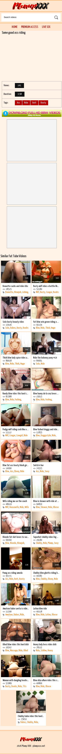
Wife (27, 507)
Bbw (38, 328)
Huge (53, 328)
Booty (43, 102)
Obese (56, 507)
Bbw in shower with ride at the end (46, 501)
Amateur (9, 614)
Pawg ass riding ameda (12, 573)
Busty (42, 292)
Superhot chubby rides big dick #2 (46, 537)
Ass (18, 102)
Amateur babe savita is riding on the (16, 608)
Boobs (56, 292)
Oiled (25, 650)
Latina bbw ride (40, 608)
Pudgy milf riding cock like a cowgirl (16, 429)
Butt (34, 102)
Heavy (50, 650)
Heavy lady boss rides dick (44, 644)
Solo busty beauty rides (13, 322)
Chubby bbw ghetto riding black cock (46, 573)
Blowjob (17, 292)
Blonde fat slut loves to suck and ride (16, 537)
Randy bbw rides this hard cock (16, 393)
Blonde (13, 543)
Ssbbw (44, 650)
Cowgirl (19, 435)
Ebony (16, 471)
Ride (26, 102)
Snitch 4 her (38, 465)
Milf (37, 292)
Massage (14, 650)
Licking (25, 292)
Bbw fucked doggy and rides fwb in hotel (46, 429)
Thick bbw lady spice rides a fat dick (16, 357)
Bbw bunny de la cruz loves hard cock (46, 393)
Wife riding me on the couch (15, 501)
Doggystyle (46, 435)
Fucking (18, 399)
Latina (48, 614)
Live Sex (46, 27)
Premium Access (29, 27)
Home (14, 27)
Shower (44, 507)
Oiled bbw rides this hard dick (16, 644)
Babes (13, 328)
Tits (24, 686)
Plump (50, 543)
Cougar (49, 292)
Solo (7, 328)
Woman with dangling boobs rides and (16, 680)
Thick (47, 328)
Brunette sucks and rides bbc (15, 286)
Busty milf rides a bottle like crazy (46, 286)
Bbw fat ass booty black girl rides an (16, 465)
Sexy (47, 471)
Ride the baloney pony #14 (45, 357)
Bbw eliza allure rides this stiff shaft (46, 680)
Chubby (39, 543)
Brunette (9, 292)
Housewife (14, 507)
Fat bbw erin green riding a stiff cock (46, 322)
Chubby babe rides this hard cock (31, 716)
